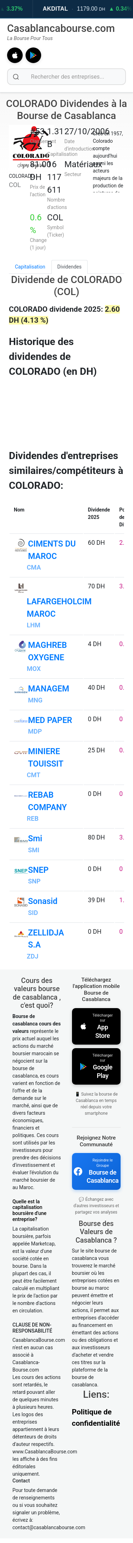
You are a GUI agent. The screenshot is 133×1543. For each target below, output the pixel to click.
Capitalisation (30, 267)
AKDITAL (69, 9)
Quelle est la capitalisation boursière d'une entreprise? (29, 1215)
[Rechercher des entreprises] (66, 76)
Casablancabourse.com (61, 28)
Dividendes (69, 267)
